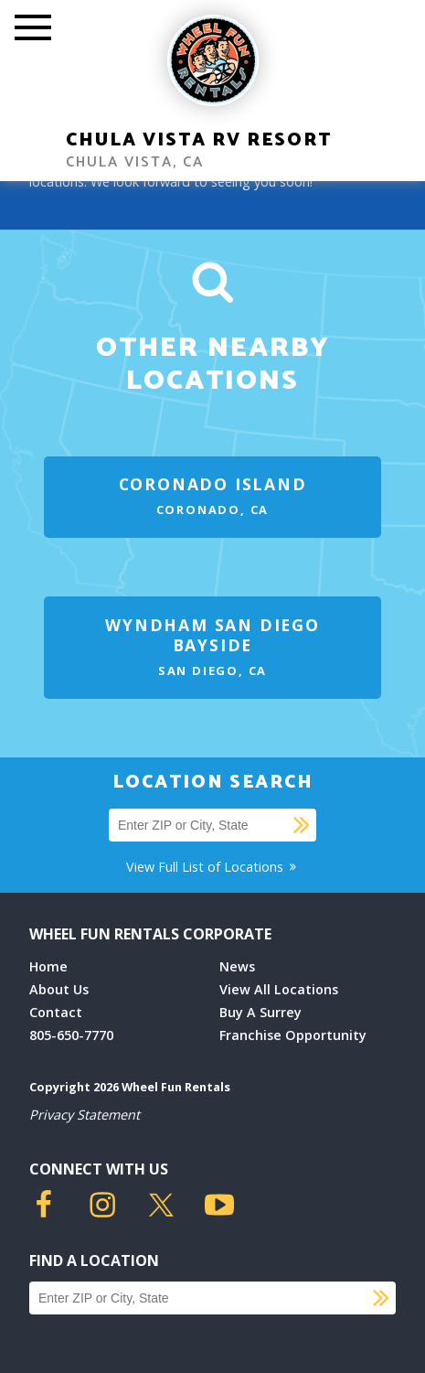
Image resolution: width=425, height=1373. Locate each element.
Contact (55, 1012)
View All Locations (278, 989)
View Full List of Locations (212, 866)
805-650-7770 (71, 1035)
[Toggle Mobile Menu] (33, 29)
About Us (59, 989)
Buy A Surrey (260, 1012)
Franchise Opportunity (293, 1035)
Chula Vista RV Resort (199, 140)
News (237, 966)
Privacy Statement (84, 1114)
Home (48, 966)
